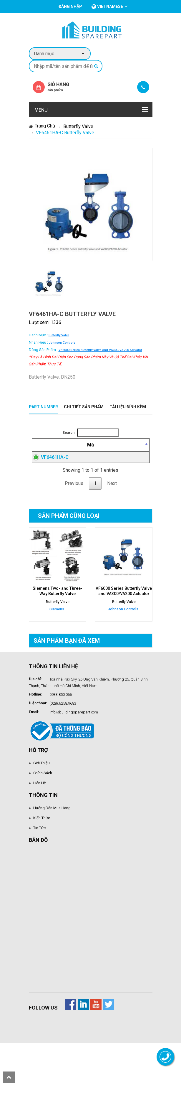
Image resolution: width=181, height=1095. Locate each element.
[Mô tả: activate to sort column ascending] (83, 452)
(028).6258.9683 (62, 726)
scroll (9, 1077)
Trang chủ (45, 126)
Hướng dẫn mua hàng (52, 831)
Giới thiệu (41, 786)
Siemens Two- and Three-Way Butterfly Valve (57, 614)
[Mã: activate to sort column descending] (47, 452)
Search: (90, 433)
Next (112, 506)
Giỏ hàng (63, 87)
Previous (74, 506)
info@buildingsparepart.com (73, 735)
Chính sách (42, 796)
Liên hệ (39, 806)
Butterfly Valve (78, 126)
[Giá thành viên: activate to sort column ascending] (115, 452)
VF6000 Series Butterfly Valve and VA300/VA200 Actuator (100, 350)
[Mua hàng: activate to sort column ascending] (138, 452)
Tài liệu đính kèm (127, 406)
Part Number (43, 406)
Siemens (56, 632)
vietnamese (107, 6)
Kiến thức (41, 841)
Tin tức (39, 851)
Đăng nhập (116, 476)
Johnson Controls (62, 343)
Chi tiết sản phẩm (84, 406)
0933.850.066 (60, 717)
